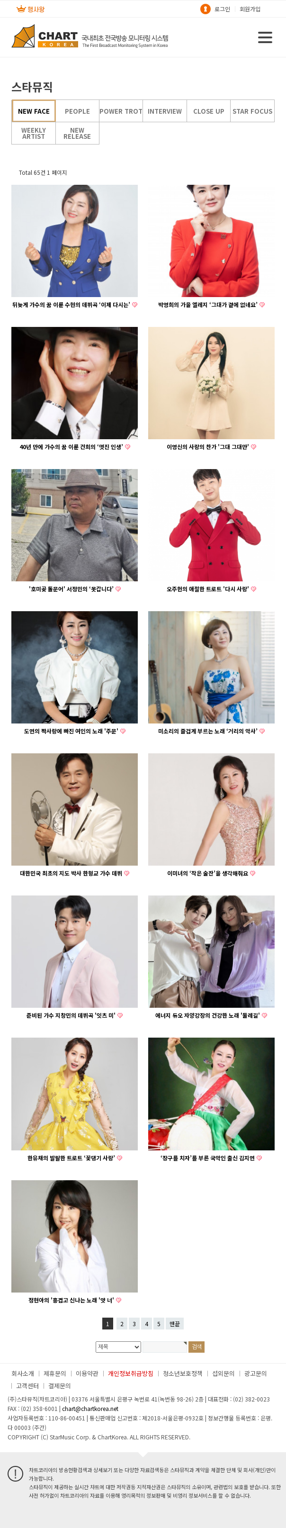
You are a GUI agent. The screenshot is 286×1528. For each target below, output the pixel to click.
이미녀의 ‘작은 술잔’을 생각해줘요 (207, 873)
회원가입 (250, 9)
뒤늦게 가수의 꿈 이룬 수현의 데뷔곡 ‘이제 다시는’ (71, 304)
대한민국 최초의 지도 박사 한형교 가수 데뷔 (71, 873)
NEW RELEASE (77, 133)
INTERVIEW (165, 111)
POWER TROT (121, 111)
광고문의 (255, 1373)
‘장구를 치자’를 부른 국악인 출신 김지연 (208, 1158)
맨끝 (175, 1324)
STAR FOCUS (252, 111)
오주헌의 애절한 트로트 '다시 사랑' (208, 589)
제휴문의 (55, 1373)
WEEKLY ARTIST (33, 133)
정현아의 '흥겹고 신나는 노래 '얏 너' (71, 1300)
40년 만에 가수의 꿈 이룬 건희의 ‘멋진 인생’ (71, 447)
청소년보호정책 (183, 1373)
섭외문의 (223, 1373)
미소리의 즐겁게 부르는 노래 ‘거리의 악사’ (208, 731)
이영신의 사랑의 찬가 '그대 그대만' (208, 447)
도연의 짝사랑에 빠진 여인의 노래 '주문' (71, 731)
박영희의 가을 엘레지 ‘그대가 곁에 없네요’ (208, 304)
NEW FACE (34, 111)
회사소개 (22, 1373)
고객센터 (27, 1385)
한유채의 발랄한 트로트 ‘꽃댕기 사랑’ (71, 1158)
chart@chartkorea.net (90, 1408)
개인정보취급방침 (130, 1373)
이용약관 (87, 1373)
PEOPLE (77, 111)
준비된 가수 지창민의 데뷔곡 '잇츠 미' (71, 1015)
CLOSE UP (208, 111)
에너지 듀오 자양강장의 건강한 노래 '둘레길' (207, 1015)
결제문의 (59, 1385)
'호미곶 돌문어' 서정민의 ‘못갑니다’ (71, 589)
